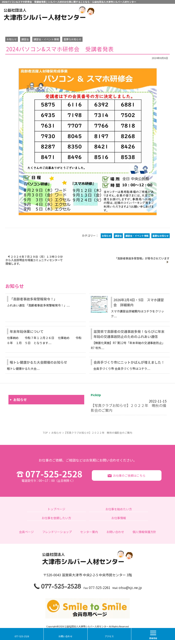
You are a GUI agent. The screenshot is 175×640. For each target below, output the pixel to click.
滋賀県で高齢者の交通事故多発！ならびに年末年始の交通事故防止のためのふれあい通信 (129, 334)
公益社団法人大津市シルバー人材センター (86, 626)
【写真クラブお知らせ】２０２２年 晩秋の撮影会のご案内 (128, 408)
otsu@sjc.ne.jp (130, 587)
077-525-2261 (99, 587)
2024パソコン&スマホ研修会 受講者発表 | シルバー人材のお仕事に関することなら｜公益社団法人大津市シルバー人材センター (69, 1)
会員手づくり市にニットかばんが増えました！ (129, 362)
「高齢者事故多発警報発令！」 (33, 298)
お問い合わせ (65, 636)
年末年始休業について (26, 331)
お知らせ (20, 399)
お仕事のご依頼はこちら (129, 475)
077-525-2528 (48, 475)
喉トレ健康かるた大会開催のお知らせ (38, 362)
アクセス (109, 636)
